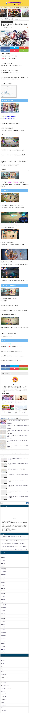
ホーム (2, 7)
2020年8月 (3, 643)
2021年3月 (3, 624)
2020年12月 (3, 632)
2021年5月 (3, 621)
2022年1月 (3, 599)
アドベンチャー (4, 674)
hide (10, 86)
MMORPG (3, 660)
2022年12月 (3, 568)
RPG (2, 418)
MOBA (2, 663)
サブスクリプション (25, 7)
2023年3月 (3, 563)
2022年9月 (3, 577)
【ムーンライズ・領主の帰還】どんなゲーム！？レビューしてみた (14, 549)
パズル (2, 702)
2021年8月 (3, 613)
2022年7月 (3, 582)
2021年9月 (3, 610)
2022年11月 (3, 571)
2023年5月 (3, 557)
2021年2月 (3, 627)
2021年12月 (3, 602)
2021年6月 (3, 618)
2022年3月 (3, 593)
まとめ (2, 96)
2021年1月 (3, 629)
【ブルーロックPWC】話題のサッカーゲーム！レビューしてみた (14, 546)
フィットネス (4, 707)
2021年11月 (3, 604)
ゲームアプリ (6, 418)
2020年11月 (3, 635)
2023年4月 (3, 560)
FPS (2, 657)
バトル (4, 90)
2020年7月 (3, 646)
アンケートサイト (4, 677)
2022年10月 (3, 574)
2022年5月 (3, 588)
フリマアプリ (4, 710)
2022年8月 (3, 579)
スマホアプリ (7, 7)
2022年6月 (3, 585)
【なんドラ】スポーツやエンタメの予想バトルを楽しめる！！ (13, 543)
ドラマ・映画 (4, 696)
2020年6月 (3, 649)
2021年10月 (3, 607)
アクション (3, 671)
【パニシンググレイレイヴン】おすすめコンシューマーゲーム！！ (14, 540)
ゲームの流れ (4, 92)
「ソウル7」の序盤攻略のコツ (7, 93)
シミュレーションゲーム (6, 688)
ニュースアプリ (4, 699)
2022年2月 (3, 596)
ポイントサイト (12, 7)
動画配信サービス (18, 7)
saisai (15, 384)
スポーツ (3, 691)
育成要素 (5, 91)
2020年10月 (3, 638)
